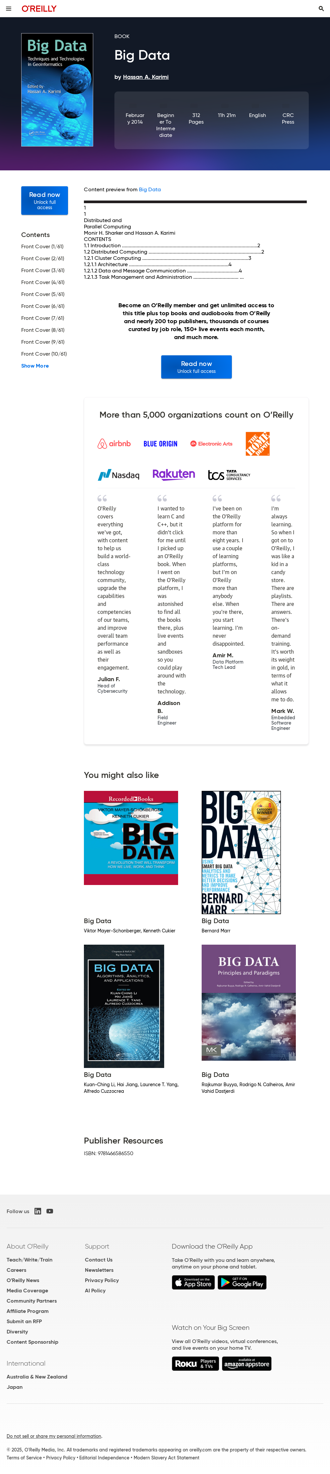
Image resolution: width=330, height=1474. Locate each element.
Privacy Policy (102, 1280)
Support (97, 1246)
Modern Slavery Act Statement (166, 1458)
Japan (15, 1387)
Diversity (17, 1331)
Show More (35, 366)
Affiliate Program (28, 1311)
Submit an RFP (24, 1321)
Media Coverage (27, 1290)
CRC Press (288, 118)
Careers (16, 1270)
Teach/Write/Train (29, 1259)
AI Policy (95, 1290)
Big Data (150, 189)
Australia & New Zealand (37, 1376)
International (26, 1363)
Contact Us (98, 1259)
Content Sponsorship (32, 1341)
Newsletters (99, 1270)
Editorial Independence (104, 1458)
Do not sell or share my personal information (54, 1436)
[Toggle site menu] (9, 9)
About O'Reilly (27, 1246)
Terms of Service (24, 1458)
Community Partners (32, 1300)
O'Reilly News (23, 1280)
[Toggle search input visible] (321, 9)
